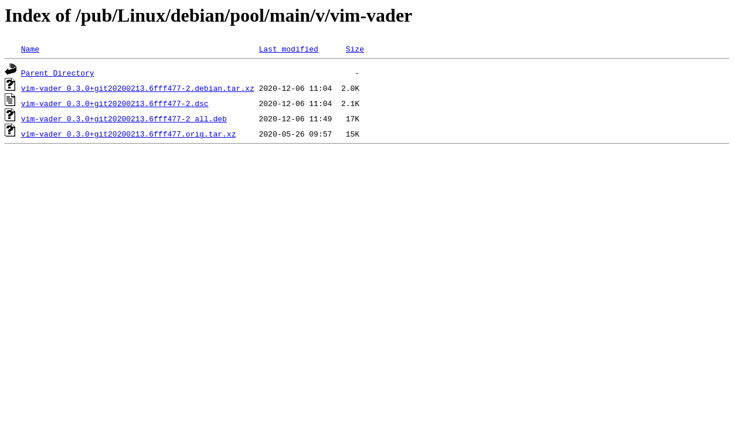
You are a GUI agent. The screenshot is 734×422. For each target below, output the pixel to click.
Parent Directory (57, 72)
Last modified (288, 48)
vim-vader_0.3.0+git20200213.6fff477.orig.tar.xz (128, 133)
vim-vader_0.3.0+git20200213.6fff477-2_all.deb (124, 118)
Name (30, 48)
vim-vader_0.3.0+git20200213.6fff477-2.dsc (115, 103)
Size (355, 48)
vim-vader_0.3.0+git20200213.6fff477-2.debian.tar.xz (137, 88)
